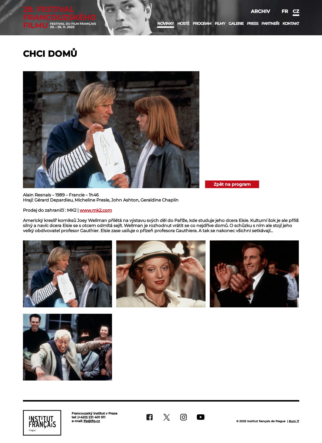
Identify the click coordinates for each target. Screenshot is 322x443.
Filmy (220, 23)
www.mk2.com (96, 210)
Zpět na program (232, 184)
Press (252, 23)
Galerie (236, 23)
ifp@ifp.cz (92, 421)
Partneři (270, 23)
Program (202, 23)
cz (296, 11)
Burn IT (294, 421)
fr (285, 11)
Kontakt (290, 23)
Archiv (260, 11)
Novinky (165, 23)
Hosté (183, 23)
